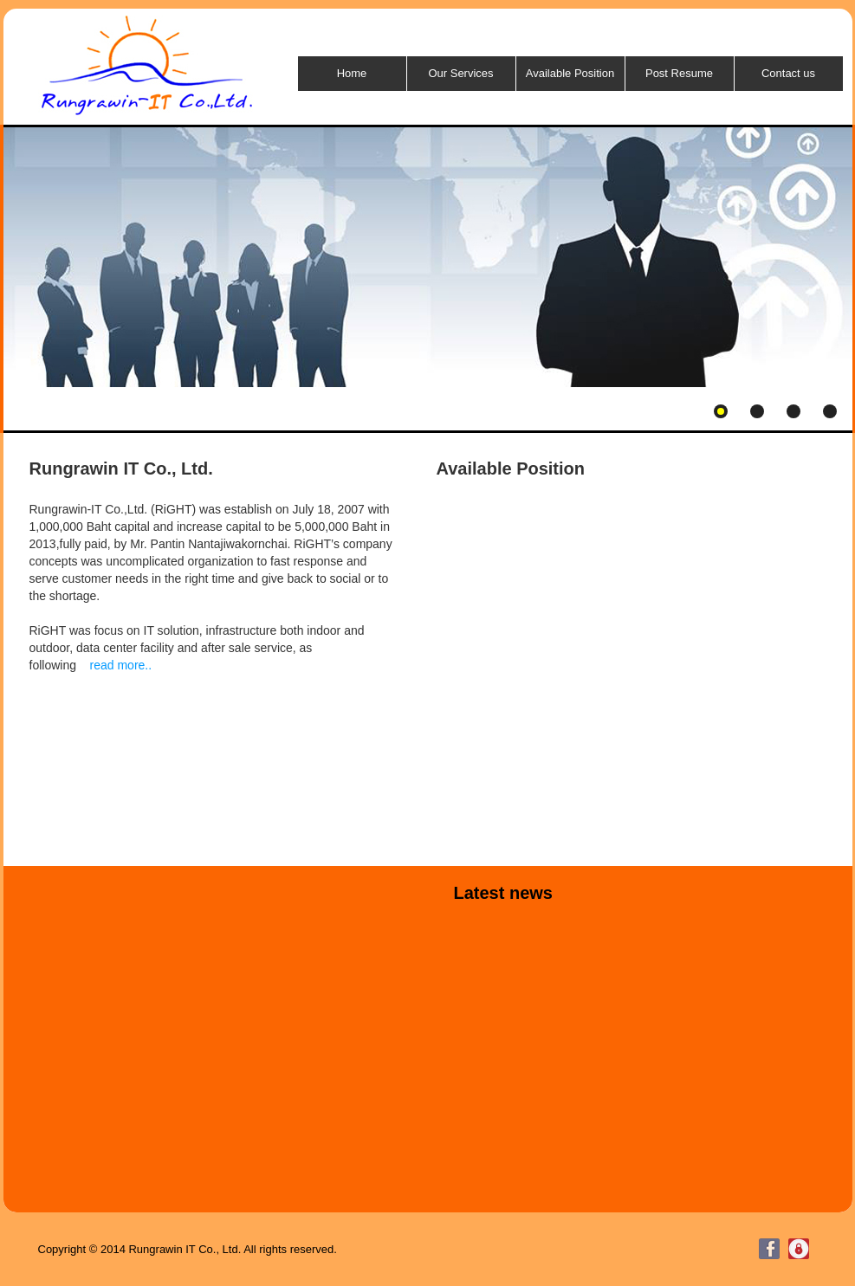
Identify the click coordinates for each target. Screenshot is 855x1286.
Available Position (570, 73)
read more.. (121, 665)
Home (352, 73)
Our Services (460, 73)
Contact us (788, 73)
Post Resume (679, 73)
